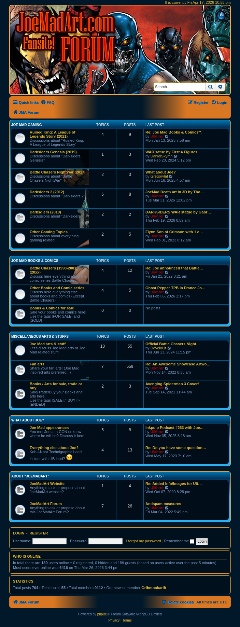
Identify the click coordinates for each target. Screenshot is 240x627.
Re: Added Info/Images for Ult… (173, 484)
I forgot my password (143, 541)
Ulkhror (157, 136)
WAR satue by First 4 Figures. (171, 152)
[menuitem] (48, 102)
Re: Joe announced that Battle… (174, 268)
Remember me (179, 541)
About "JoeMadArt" (30, 476)
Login (18, 533)
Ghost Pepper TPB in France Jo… (175, 288)
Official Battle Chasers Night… (172, 344)
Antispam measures (163, 504)
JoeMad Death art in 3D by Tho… (174, 192)
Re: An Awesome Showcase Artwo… (178, 364)
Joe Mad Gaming (26, 125)
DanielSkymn (162, 156)
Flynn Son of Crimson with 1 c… (174, 232)
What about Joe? (160, 172)
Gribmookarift (153, 588)
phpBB (102, 614)
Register (39, 533)
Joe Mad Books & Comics (34, 261)
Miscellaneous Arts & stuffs (40, 336)
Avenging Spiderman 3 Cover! (172, 384)
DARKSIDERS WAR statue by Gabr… (178, 212)
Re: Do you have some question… (175, 448)
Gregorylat (159, 176)
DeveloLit (158, 348)
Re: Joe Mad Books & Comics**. (173, 132)
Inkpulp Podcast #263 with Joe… (174, 428)
